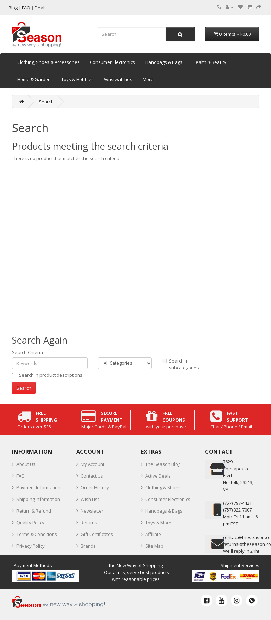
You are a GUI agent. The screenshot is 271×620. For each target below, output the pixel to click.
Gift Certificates (97, 534)
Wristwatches (118, 79)
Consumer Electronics (112, 62)
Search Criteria (27, 352)
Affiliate (153, 534)
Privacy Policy (30, 546)
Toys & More (158, 522)
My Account (92, 464)
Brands (88, 546)
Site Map (154, 546)
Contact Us (92, 476)
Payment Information (38, 487)
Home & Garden (34, 79)
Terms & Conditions (36, 534)
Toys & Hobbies (77, 79)
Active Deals (158, 476)
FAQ (20, 476)
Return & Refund (33, 511)
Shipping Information (38, 499)
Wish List (90, 499)
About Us (25, 464)
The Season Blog (162, 464)
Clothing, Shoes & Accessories (48, 62)
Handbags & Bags (163, 62)
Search (46, 102)
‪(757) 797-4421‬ (237, 503)
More (148, 79)
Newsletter (92, 511)
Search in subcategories (180, 364)
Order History (95, 487)
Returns (89, 522)
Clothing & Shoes (163, 487)
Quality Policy (30, 522)
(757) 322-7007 (237, 510)
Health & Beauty (209, 62)
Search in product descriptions (47, 375)
